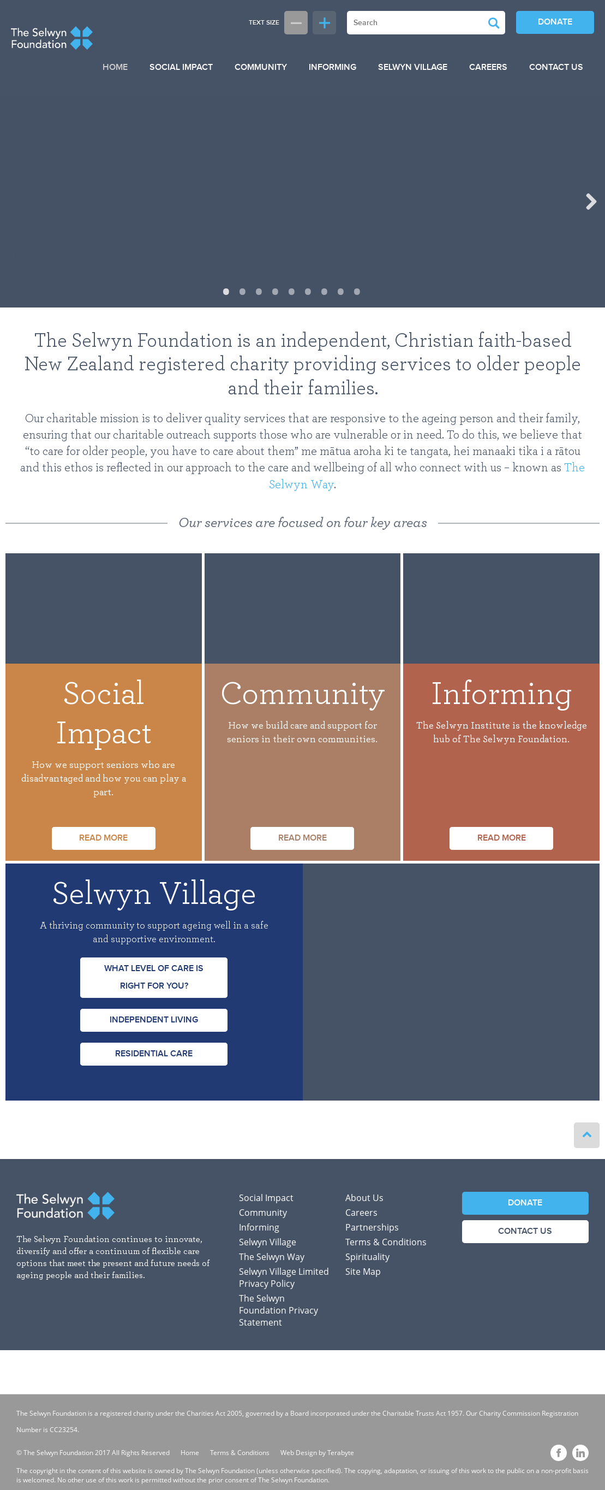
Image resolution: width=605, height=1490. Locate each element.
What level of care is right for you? (153, 965)
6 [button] (308, 291)
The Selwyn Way (271, 1244)
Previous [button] (13, 201)
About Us (364, 1185)
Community (261, 67)
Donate (555, 22)
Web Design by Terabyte (317, 1440)
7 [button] (324, 291)
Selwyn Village (412, 67)
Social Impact (181, 67)
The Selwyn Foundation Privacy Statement (278, 1298)
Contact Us (556, 67)
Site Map (363, 1259)
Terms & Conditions (386, 1229)
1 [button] (226, 291)
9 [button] (357, 291)
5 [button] (291, 291)
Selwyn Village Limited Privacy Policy (284, 1265)
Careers (488, 67)
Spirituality (367, 1244)
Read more (103, 825)
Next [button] (591, 201)
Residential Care (154, 1041)
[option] (302, 202)
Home (115, 67)
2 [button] (242, 291)
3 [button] (259, 291)
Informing (332, 67)
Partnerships (372, 1215)
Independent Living (154, 1007)
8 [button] (341, 291)
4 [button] (275, 291)
